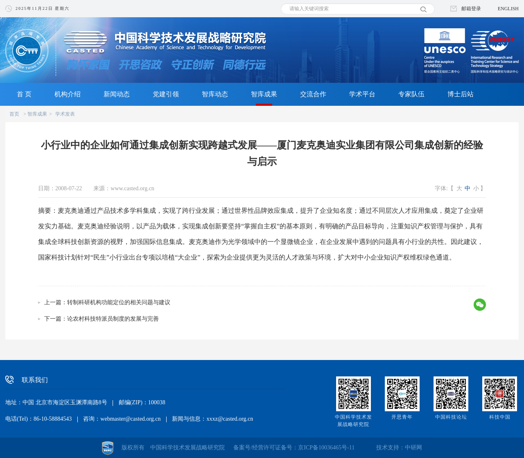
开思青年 (402, 417)
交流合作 (313, 94)
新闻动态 (117, 94)
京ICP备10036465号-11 (326, 447)
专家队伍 (411, 94)
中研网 (413, 447)
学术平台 (362, 94)
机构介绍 (67, 94)
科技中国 (499, 417)
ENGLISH (508, 8)
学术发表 (65, 114)
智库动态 (215, 94)
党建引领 (166, 94)
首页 (14, 114)
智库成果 (264, 94)
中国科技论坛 (451, 417)
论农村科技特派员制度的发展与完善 (113, 319)
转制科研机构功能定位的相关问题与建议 (118, 302)
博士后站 (460, 94)
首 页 (24, 94)
